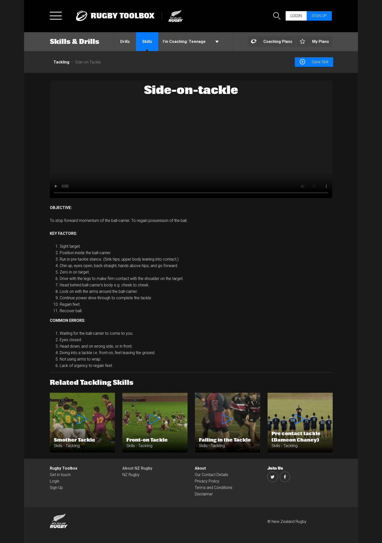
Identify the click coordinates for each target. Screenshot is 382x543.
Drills (125, 41)
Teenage (191, 41)
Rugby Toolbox (63, 468)
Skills (147, 41)
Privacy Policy (207, 481)
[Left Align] (272, 41)
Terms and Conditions (213, 487)
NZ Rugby (130, 474)
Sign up (319, 15)
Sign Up (56, 487)
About (200, 468)
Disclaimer (204, 494)
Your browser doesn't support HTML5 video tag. (191, 139)
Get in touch (60, 474)
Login (296, 15)
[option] (191, 139)
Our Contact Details (211, 474)
